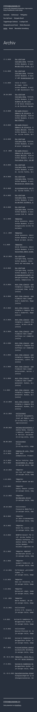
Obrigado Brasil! (19, 18)
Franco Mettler (21, 116)
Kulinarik (19, 664)
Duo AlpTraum (7, 18)
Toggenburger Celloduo (10, 21)
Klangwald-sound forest (10, 25)
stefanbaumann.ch (11, 6)
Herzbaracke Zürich (23, 498)
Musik (11, 28)
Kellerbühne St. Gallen (25, 463)
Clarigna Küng (20, 62)
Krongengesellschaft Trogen (26, 275)
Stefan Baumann (25, 25)
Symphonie (27, 664)
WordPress (18, 705)
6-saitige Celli (24, 21)
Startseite (6, 15)
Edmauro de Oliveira (23, 113)
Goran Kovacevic (28, 659)
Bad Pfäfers (19, 120)
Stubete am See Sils (23, 102)
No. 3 (33, 664)
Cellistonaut (14, 15)
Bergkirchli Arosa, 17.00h (25, 66)
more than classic (22, 285)
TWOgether (23, 15)
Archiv (5, 28)
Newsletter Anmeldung (22, 28)
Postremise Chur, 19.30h (24, 160)
